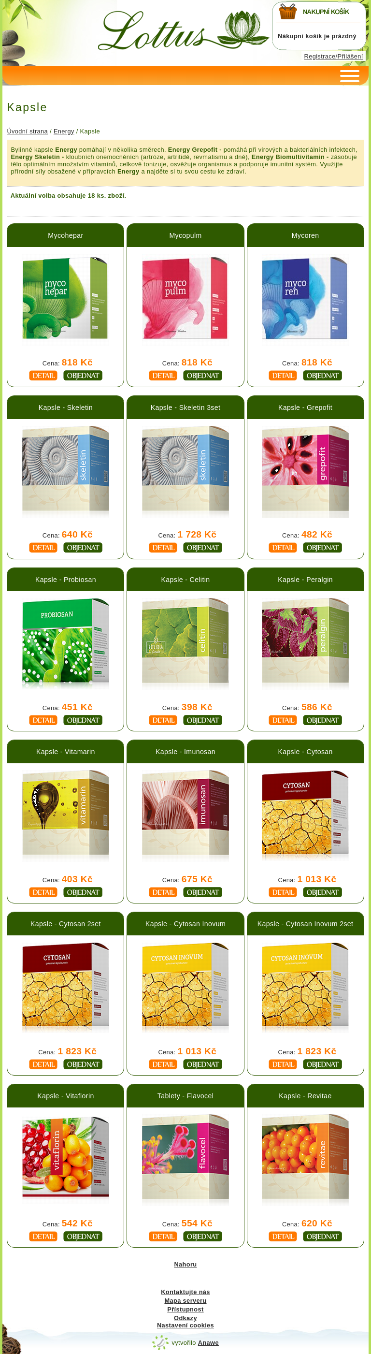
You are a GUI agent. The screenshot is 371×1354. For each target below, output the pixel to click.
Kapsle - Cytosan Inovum (185, 924)
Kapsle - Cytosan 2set (65, 924)
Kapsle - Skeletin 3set (186, 407)
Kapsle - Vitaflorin (65, 1096)
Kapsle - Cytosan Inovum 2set (305, 924)
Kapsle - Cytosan (305, 752)
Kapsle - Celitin (185, 579)
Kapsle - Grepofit (305, 407)
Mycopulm (185, 235)
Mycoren (305, 235)
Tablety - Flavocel (185, 1096)
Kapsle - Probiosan (65, 579)
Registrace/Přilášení (333, 56)
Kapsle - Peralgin (305, 579)
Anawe (208, 1342)
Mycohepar (65, 235)
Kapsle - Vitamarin (65, 752)
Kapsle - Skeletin (66, 407)
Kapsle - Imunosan (185, 752)
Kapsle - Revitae (305, 1096)
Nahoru (185, 1264)
